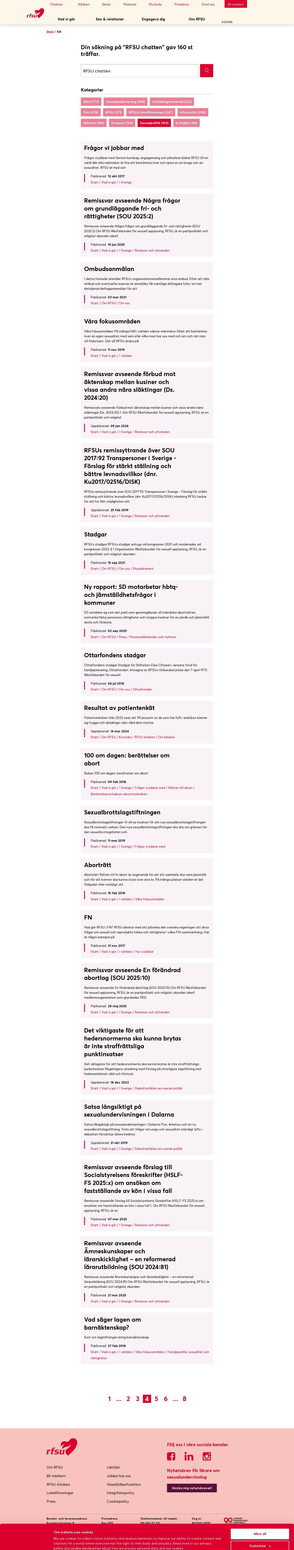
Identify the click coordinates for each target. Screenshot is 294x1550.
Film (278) (90, 112)
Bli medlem (236, 4)
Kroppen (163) (122, 123)
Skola (109, 4)
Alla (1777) (91, 102)
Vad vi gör (66, 19)
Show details (63, 1542)
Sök (242, 19)
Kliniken (86, 4)
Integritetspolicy (120, 1492)
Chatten (60, 4)
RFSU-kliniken (58, 1484)
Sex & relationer (110, 19)
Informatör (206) (193, 112)
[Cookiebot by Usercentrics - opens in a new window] (26, 1542)
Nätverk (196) (93, 123)
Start (50, 31)
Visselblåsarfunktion (124, 1484)
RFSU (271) (113, 112)
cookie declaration (86, 1530)
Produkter (185, 4)
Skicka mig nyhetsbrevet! (192, 1488)
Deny (260, 1540)
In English (227, 21)
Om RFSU (197, 19)
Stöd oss (211, 4)
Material (132, 4)
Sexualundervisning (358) (125, 102)
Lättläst (113, 1467)
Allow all (260, 1516)
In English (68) (186, 123)
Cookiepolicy (118, 1501)
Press (51, 1501)
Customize (260, 1528)
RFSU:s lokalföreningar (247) (151, 112)
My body (158, 4)
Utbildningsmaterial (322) (172, 102)
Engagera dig (153, 19)
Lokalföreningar (60, 1492)
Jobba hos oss (119, 1475)
